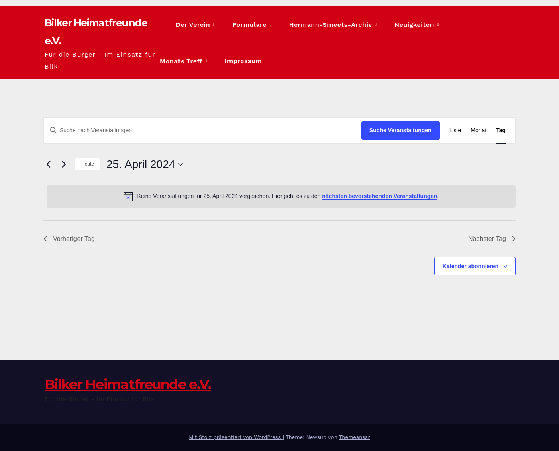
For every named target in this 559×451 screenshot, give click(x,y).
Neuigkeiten (395, 24)
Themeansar (354, 437)
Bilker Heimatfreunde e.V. (105, 32)
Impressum (191, 61)
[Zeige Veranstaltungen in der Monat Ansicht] (478, 130)
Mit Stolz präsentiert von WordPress (236, 437)
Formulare (253, 24)
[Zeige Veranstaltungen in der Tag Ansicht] (501, 130)
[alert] (281, 196)
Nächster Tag (492, 238)
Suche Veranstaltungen (400, 130)
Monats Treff (447, 24)
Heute (87, 164)
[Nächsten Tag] (64, 164)
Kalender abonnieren (470, 266)
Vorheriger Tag (69, 238)
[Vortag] (48, 164)
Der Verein (207, 24)
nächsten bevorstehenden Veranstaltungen (379, 196)
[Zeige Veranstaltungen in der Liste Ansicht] (455, 130)
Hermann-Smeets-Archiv (322, 24)
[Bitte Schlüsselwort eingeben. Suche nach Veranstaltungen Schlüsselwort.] (202, 130)
